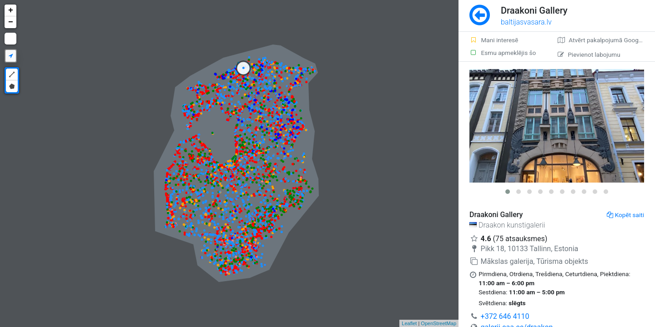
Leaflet (409, 323)
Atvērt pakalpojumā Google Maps (606, 40)
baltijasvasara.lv (526, 22)
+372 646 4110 (505, 316)
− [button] (10, 22)
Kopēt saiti (625, 214)
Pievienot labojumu (589, 54)
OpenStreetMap (438, 323)
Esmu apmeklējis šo (502, 52)
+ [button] (10, 10)
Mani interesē (493, 40)
